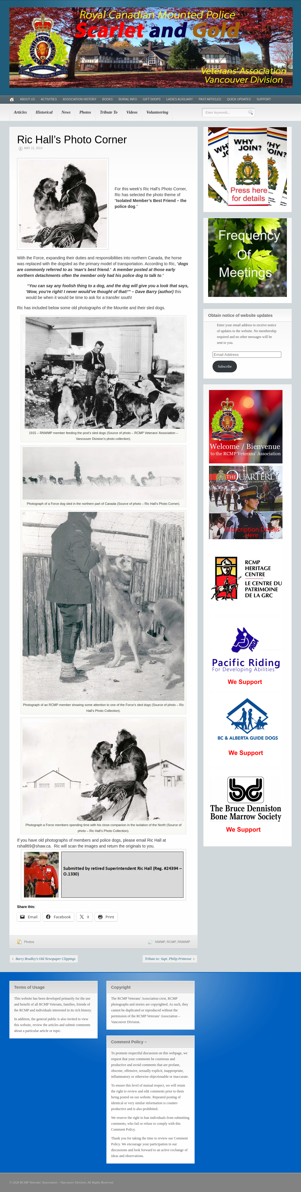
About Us (27, 99)
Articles (20, 112)
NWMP (160, 942)
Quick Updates (239, 99)
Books (107, 99)
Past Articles (210, 99)
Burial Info (127, 99)
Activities (49, 99)
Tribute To (109, 112)
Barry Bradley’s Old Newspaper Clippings (46, 959)
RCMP (171, 942)
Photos (85, 112)
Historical (44, 112)
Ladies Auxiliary (179, 99)
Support (264, 99)
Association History (79, 99)
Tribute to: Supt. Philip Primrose (168, 959)
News (66, 112)
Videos (132, 112)
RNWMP (184, 942)
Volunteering (157, 112)
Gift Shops (151, 99)
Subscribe (225, 366)
